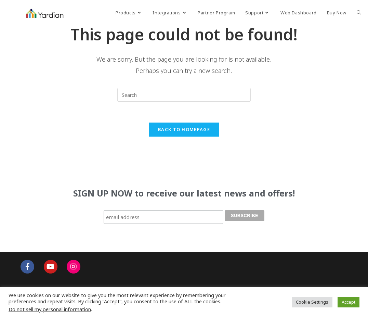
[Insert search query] (184, 95)
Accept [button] (348, 302)
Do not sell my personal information (50, 309)
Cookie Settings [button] (312, 302)
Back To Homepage (184, 129)
